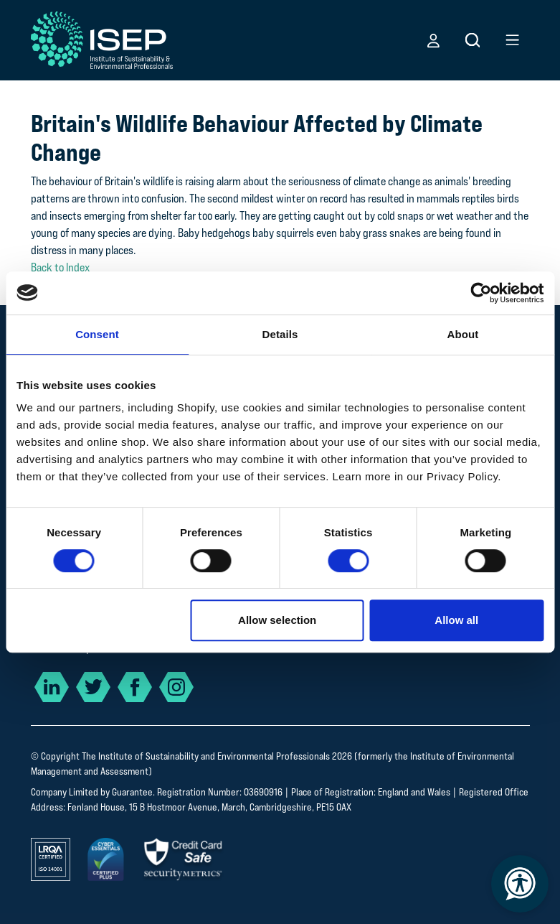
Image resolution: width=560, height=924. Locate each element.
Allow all (456, 620)
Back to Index (60, 267)
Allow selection (277, 620)
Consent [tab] (97, 334)
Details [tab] (280, 334)
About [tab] (463, 334)
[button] (433, 40)
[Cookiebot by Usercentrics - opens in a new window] (481, 293)
